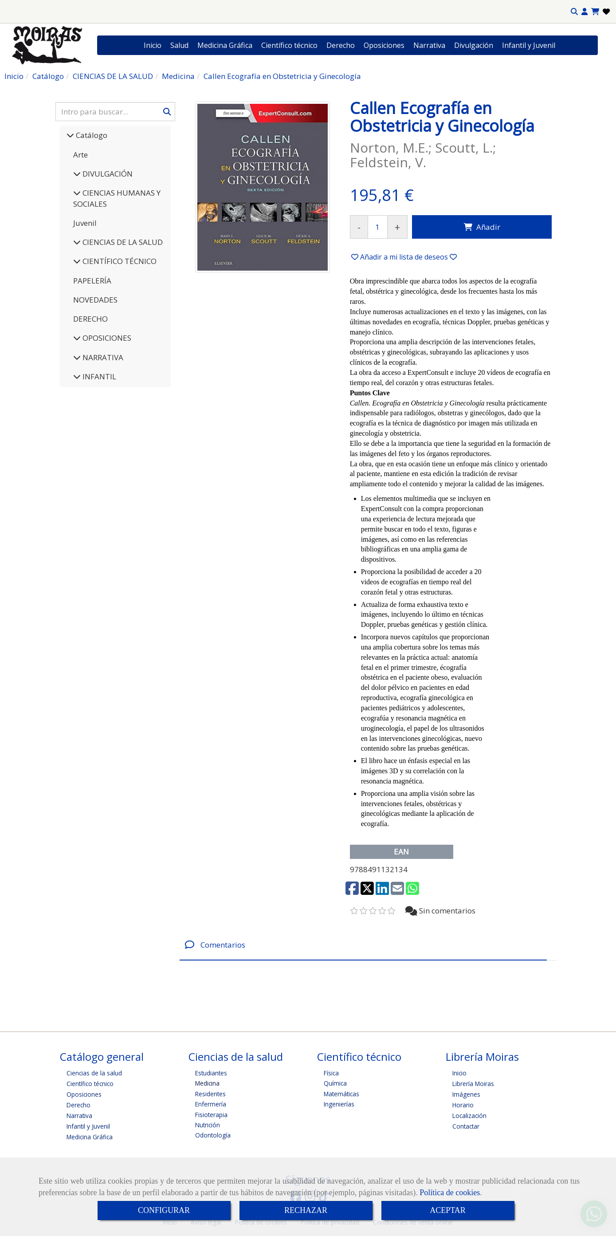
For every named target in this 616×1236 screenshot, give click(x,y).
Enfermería (210, 1104)
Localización (469, 1115)
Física (331, 1073)
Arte (80, 155)
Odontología (213, 1135)
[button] (584, 12)
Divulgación (473, 45)
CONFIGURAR (164, 1210)
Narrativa (429, 45)
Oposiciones (384, 45)
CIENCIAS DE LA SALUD (122, 242)
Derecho (340, 45)
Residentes (210, 1094)
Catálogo (90, 135)
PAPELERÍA (92, 281)
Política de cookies (450, 1192)
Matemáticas (341, 1094)
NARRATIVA (102, 357)
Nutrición (207, 1125)
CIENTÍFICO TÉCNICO (119, 261)
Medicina (207, 1083)
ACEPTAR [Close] (448, 1210)
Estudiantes (211, 1073)
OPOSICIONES (106, 338)
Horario (463, 1105)
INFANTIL (98, 376)
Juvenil (85, 223)
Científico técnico (289, 45)
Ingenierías (339, 1104)
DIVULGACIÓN (107, 174)
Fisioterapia (211, 1114)
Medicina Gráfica (224, 45)
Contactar (465, 1126)
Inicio (152, 45)
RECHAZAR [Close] (305, 1210)
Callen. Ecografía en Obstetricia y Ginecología (417, 403)
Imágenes (466, 1094)
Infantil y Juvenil (528, 45)
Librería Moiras (473, 1083)
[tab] (363, 944)
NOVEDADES (95, 300)
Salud (179, 45)
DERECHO (90, 319)
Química (335, 1083)
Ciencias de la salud (94, 1073)
